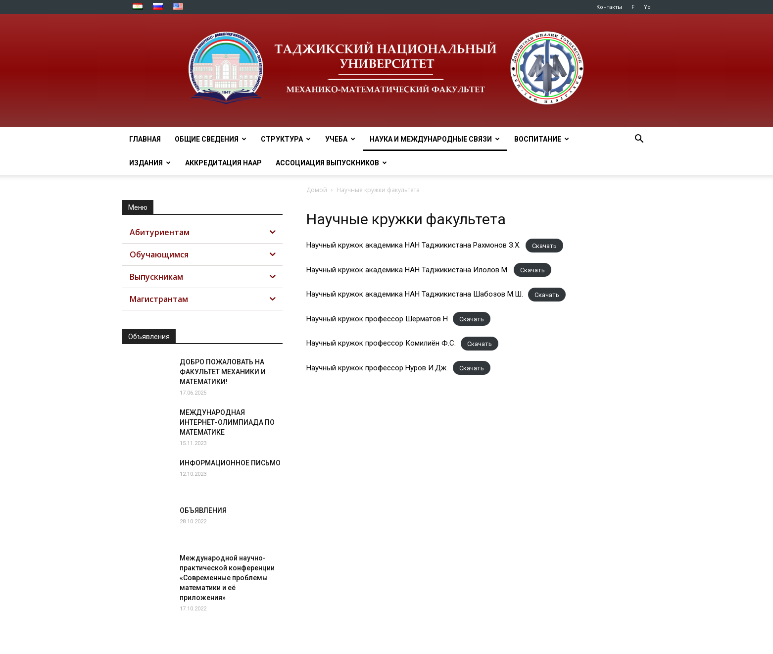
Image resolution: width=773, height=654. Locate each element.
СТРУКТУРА (286, 139)
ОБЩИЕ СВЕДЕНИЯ (210, 139)
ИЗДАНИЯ (150, 163)
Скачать (544, 245)
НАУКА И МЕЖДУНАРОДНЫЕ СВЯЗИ (435, 139)
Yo (647, 7)
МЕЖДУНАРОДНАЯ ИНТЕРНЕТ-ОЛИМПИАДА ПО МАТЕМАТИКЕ (227, 422)
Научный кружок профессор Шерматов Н (377, 318)
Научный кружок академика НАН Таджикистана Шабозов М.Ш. (414, 294)
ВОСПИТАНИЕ (541, 139)
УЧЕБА (340, 139)
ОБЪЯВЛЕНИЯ (203, 510)
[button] (639, 140)
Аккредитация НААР (223, 163)
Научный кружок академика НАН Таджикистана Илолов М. (407, 269)
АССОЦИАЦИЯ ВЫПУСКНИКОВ (331, 163)
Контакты (609, 7)
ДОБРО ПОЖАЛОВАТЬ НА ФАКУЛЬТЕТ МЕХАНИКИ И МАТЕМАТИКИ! (223, 372)
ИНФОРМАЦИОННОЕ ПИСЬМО (230, 463)
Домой (316, 190)
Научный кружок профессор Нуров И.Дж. (377, 367)
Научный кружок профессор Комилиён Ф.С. (381, 343)
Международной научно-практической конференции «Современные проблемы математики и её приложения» (227, 578)
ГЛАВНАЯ (145, 139)
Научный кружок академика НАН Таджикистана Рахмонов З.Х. (413, 245)
